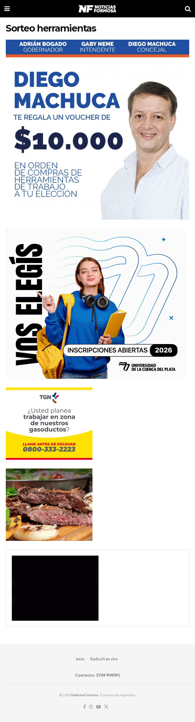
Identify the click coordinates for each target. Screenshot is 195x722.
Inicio (80, 659)
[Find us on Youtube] (98, 707)
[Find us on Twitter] (106, 707)
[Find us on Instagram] (91, 707)
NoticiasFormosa (84, 695)
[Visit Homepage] (97, 8)
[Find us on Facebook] (84, 707)
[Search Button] (188, 8)
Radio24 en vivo (104, 659)
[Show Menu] (7, 8)
